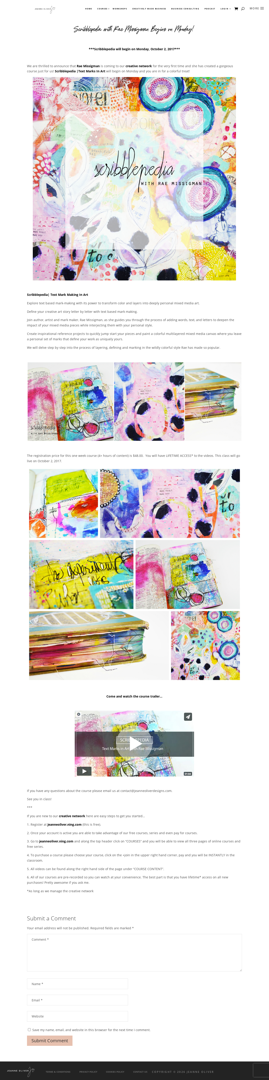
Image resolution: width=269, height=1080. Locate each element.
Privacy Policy (88, 1071)
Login (224, 9)
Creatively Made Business (149, 9)
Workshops (120, 9)
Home (88, 9)
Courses (102, 9)
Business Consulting (185, 9)
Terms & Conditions (58, 1071)
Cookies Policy (115, 1071)
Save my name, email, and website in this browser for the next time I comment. (91, 1030)
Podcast (210, 9)
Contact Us (140, 1071)
